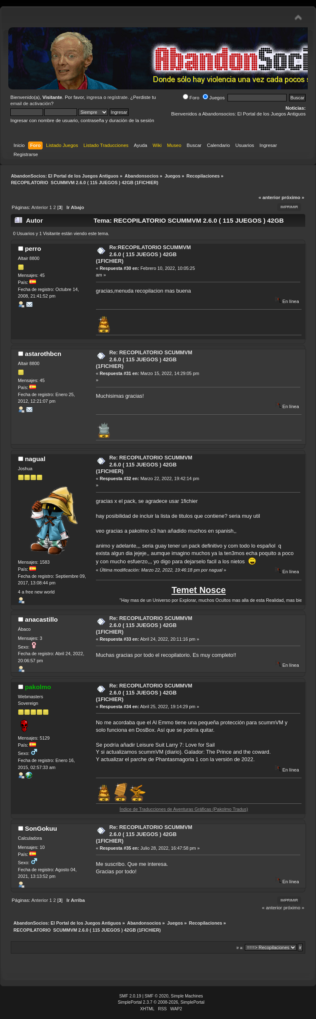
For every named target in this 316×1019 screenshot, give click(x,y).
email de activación (30, 103)
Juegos (214, 97)
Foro (191, 97)
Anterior (39, 207)
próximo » (293, 197)
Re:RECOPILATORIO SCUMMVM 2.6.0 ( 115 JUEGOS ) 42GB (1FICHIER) (143, 254)
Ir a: (240, 947)
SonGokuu (41, 828)
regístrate (118, 97)
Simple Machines (187, 996)
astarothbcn (43, 353)
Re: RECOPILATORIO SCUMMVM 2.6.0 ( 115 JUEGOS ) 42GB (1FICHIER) (144, 359)
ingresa (94, 97)
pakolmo (38, 686)
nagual (35, 458)
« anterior (269, 197)
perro (33, 248)
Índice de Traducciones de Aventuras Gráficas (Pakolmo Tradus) (197, 809)
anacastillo (41, 619)
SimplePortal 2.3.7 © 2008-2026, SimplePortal (161, 1002)
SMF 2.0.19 (130, 996)
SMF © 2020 (157, 996)
